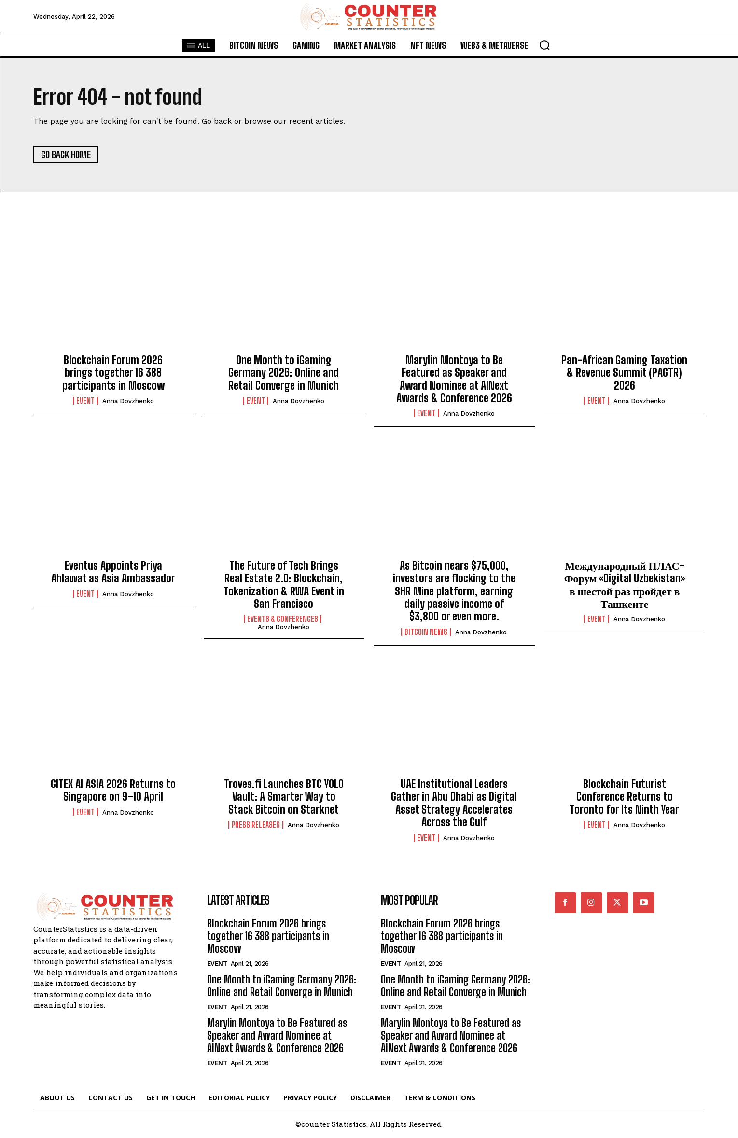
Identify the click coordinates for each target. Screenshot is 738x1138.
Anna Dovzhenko (128, 401)
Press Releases (256, 825)
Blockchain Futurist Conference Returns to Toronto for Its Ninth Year (624, 796)
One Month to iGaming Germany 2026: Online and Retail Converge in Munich (283, 372)
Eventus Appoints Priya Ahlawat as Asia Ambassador (113, 572)
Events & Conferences (282, 619)
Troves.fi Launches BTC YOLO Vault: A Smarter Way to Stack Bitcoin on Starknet (284, 796)
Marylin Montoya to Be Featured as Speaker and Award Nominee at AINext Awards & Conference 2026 (454, 379)
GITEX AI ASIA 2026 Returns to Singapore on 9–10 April (113, 790)
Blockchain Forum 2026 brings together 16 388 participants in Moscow (113, 372)
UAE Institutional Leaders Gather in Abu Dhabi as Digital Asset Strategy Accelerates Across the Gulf (454, 803)
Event (85, 401)
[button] (544, 44)
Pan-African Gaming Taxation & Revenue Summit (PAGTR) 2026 (624, 372)
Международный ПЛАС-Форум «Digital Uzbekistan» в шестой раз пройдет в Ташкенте (624, 584)
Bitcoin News (425, 632)
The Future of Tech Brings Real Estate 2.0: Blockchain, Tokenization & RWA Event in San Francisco (283, 584)
